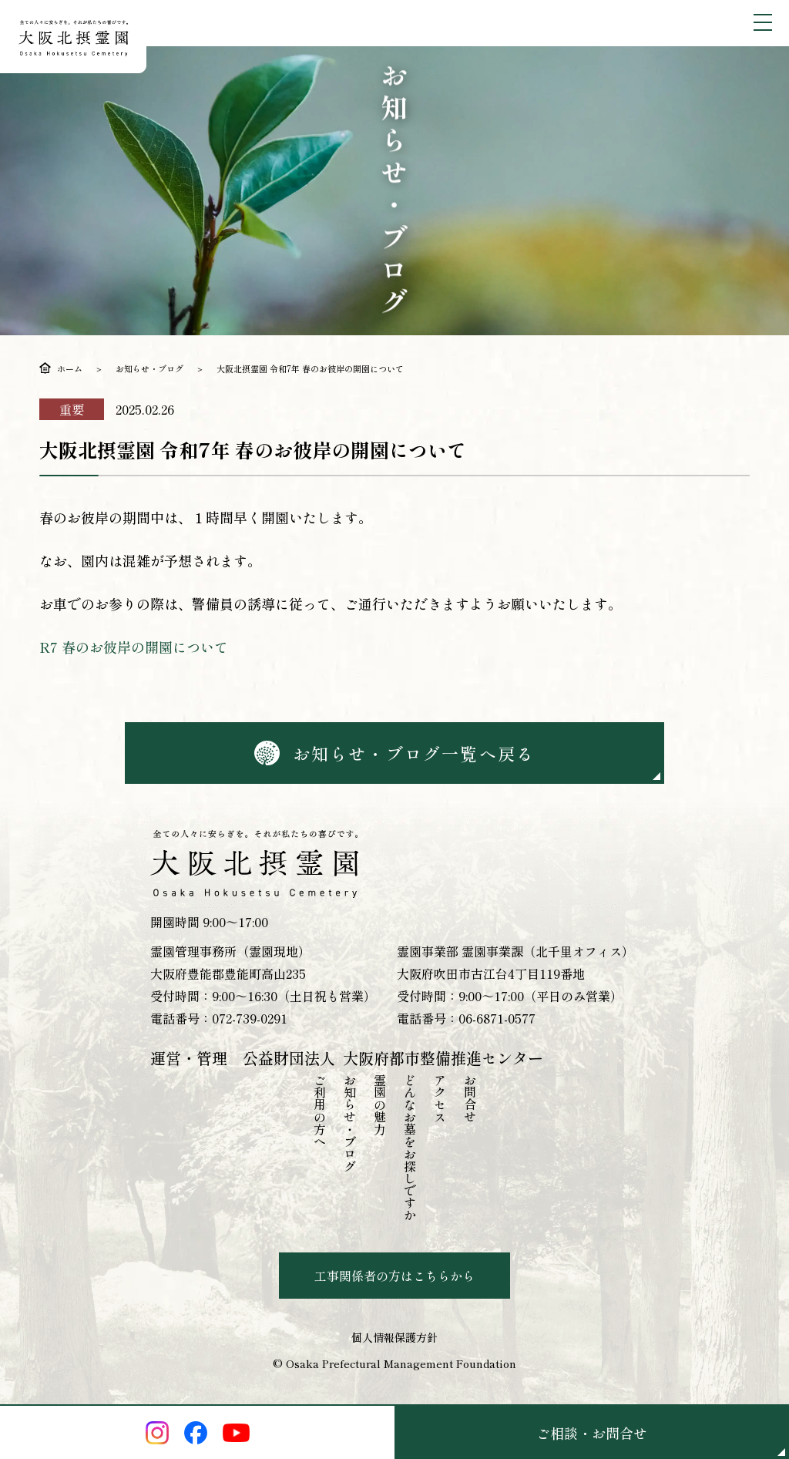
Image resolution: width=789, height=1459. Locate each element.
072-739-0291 (249, 1018)
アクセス (440, 1098)
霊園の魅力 (380, 1104)
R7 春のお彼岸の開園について (133, 647)
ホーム (69, 368)
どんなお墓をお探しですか (410, 1148)
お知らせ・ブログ (149, 368)
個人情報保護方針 (394, 1337)
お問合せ (470, 1098)
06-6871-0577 (497, 1018)
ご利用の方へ (320, 1111)
